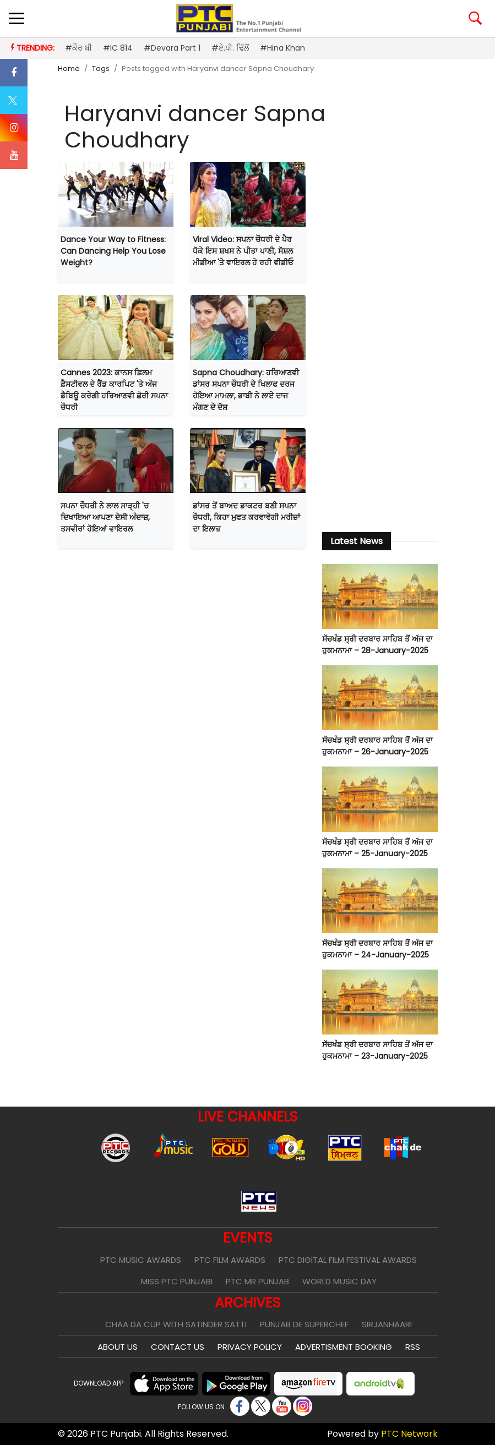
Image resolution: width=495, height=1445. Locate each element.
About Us (117, 1347)
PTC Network (409, 1433)
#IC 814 (118, 47)
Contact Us (177, 1347)
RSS (412, 1347)
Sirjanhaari (387, 1324)
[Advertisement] (380, 341)
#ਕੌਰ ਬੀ (78, 47)
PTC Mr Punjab (257, 1281)
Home (69, 68)
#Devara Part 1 (172, 47)
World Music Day (339, 1281)
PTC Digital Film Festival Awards (348, 1260)
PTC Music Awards (140, 1260)
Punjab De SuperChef (304, 1324)
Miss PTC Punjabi (177, 1281)
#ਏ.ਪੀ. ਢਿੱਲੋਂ (230, 47)
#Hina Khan (282, 47)
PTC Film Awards (229, 1260)
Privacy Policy (249, 1347)
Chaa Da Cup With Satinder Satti (176, 1324)
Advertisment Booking (343, 1347)
